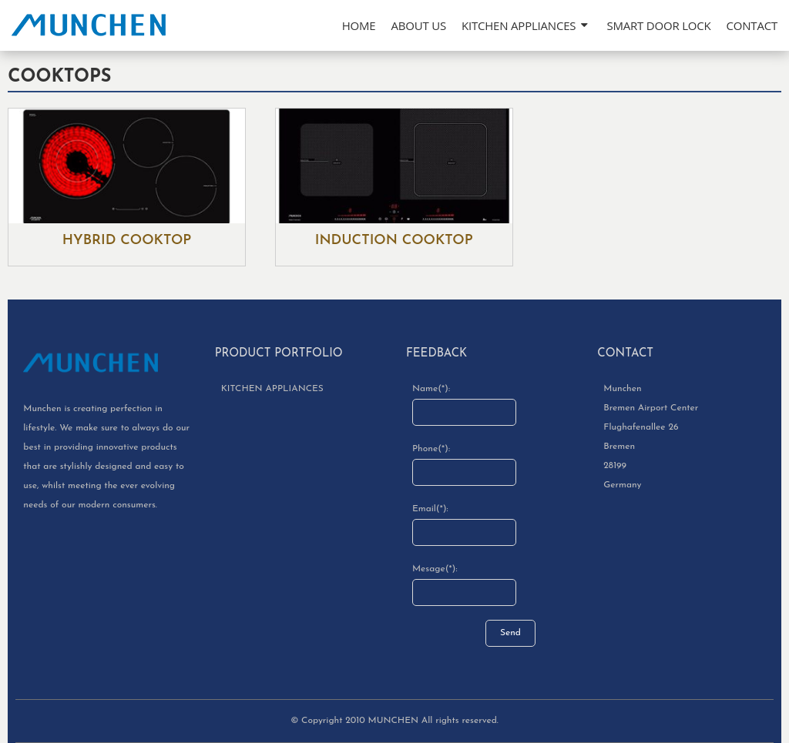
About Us (418, 25)
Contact (752, 25)
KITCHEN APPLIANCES (519, 25)
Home (359, 25)
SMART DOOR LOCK (658, 25)
